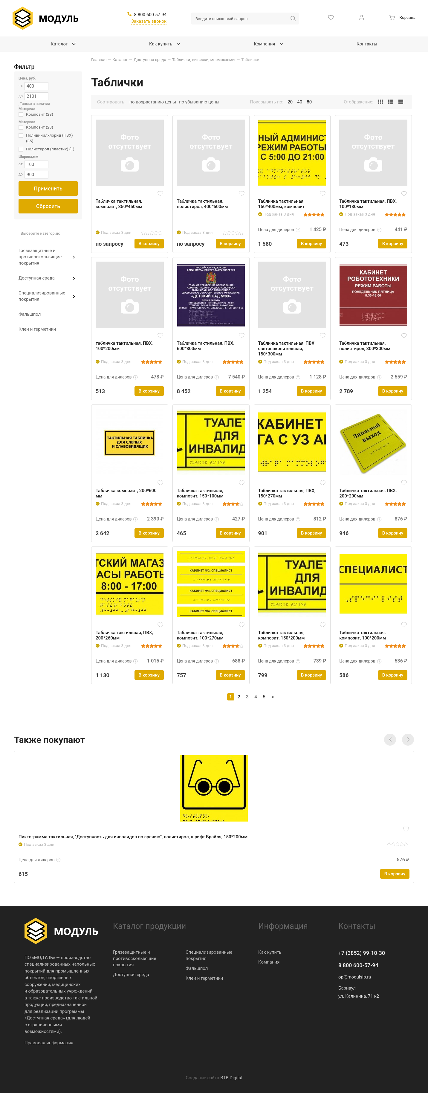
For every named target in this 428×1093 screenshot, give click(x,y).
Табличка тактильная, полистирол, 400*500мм (202, 204)
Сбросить (48, 206)
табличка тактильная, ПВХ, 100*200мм (124, 346)
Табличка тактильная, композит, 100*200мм (362, 635)
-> (272, 697)
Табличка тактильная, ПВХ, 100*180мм (368, 204)
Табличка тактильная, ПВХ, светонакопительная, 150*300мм (287, 349)
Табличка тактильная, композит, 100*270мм (200, 635)
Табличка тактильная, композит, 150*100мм (200, 493)
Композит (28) (39, 114)
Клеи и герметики (37, 329)
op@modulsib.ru (354, 977)
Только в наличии (35, 104)
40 (299, 102)
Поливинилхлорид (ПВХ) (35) (49, 138)
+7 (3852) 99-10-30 (361, 953)
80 (309, 102)
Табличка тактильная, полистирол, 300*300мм (364, 346)
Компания (268, 962)
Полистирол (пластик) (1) (50, 148)
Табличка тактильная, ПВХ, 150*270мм (287, 493)
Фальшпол (30, 314)
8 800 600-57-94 (358, 965)
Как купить (270, 952)
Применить (48, 188)
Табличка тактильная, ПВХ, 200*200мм (368, 493)
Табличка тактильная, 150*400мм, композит (281, 204)
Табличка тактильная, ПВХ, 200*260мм (124, 635)
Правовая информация (49, 1042)
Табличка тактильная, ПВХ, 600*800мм (205, 346)
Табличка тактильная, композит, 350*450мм (119, 204)
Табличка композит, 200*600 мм (126, 493)
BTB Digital (231, 1077)
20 (290, 102)
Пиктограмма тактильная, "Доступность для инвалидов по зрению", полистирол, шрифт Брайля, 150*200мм (133, 836)
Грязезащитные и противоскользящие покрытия (40, 257)
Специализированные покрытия (42, 296)
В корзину (149, 243)
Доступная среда (37, 278)
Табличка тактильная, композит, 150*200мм (281, 635)
